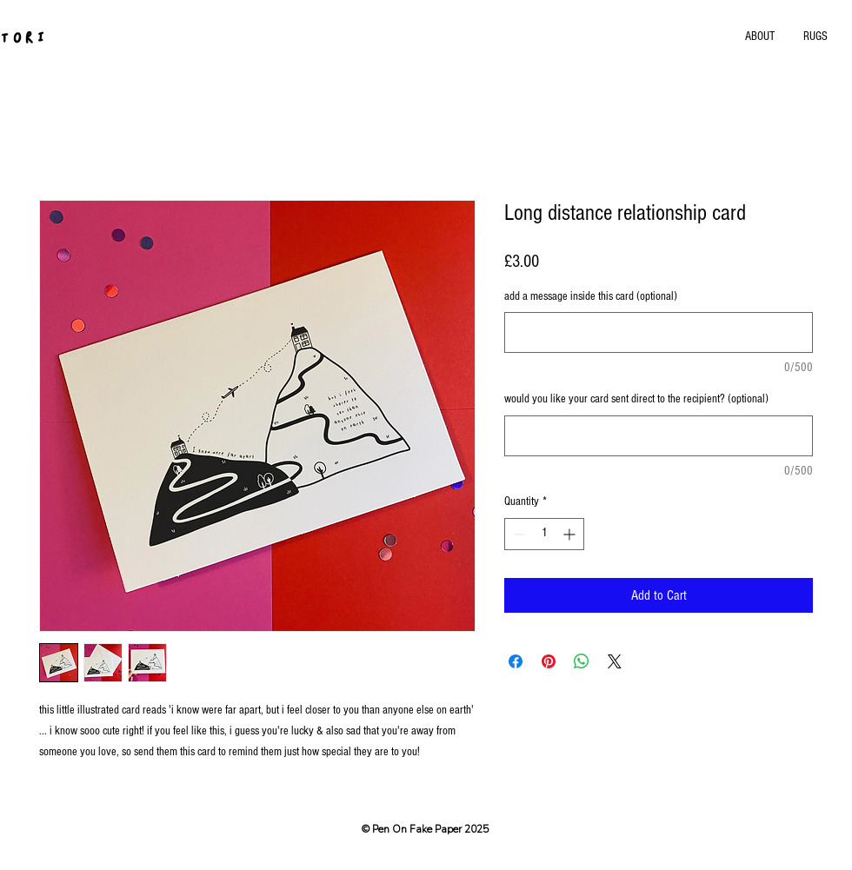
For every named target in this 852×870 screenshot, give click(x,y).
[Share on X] (614, 661)
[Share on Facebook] (515, 661)
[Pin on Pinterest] (548, 661)
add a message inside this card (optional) (590, 296)
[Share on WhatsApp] (581, 661)
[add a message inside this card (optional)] (658, 332)
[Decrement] (518, 534)
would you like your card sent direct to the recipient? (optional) (636, 399)
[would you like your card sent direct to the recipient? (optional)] (658, 435)
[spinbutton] (544, 534)
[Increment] (571, 534)
